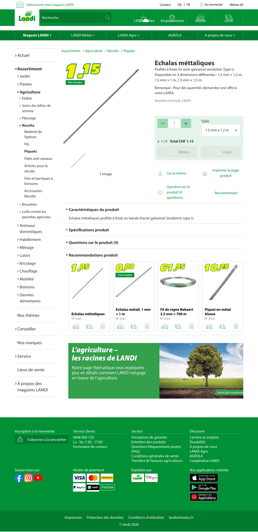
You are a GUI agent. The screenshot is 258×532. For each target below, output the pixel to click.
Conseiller (26, 329)
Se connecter (213, 4)
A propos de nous (218, 35)
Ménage (27, 247)
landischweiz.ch (181, 517)
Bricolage (28, 263)
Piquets (30, 151)
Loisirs (25, 255)
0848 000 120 (83, 437)
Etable (27, 98)
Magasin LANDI (36, 35)
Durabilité (197, 442)
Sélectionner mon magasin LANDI (50, 4)
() (236, 4)
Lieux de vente (30, 369)
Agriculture (30, 92)
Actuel (23, 55)
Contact (165, 4)
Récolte (28, 125)
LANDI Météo (81, 35)
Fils (26, 144)
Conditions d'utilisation (146, 517)
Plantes (26, 84)
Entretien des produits (148, 442)
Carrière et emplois (204, 437)
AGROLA (175, 35)
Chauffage (28, 271)
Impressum (73, 517)
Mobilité (27, 279)
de (180, 4)
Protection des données (105, 517)
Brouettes (29, 204)
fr (188, 4)
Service (24, 356)
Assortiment (29, 68)
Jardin (25, 76)
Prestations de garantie (149, 437)
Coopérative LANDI (204, 460)
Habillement (30, 239)
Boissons (27, 286)
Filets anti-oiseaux (38, 158)
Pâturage (29, 118)
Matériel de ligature (33, 134)
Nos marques (29, 342)
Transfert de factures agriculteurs (156, 460)
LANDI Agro (127, 35)
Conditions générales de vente (155, 456)
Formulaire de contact (90, 446)
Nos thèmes (28, 315)
